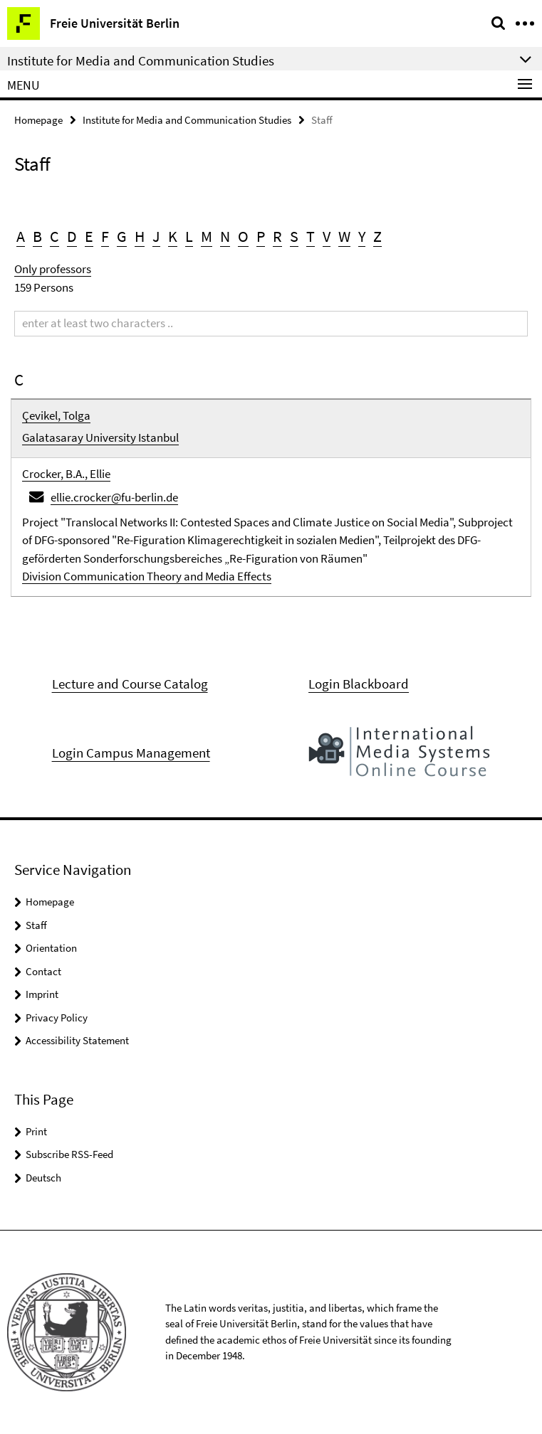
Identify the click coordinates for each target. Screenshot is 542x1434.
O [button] (243, 236)
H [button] (140, 236)
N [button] (225, 236)
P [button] (260, 236)
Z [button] (377, 236)
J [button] (156, 236)
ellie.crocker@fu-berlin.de (114, 497)
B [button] (37, 236)
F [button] (105, 236)
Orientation (51, 948)
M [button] (206, 236)
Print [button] (36, 1131)
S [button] (294, 236)
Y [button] (361, 236)
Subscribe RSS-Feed (69, 1154)
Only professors (52, 269)
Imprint (42, 994)
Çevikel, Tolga (56, 415)
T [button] (310, 236)
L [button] (189, 236)
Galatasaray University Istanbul (100, 437)
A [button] (20, 236)
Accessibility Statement (77, 1040)
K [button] (172, 236)
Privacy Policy (57, 1017)
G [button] (122, 236)
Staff (36, 925)
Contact (43, 971)
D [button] (72, 236)
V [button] (326, 236)
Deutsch (43, 1177)
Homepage (38, 120)
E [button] (89, 236)
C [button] (54, 236)
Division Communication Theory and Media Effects (146, 576)
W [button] (344, 236)
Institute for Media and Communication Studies (187, 120)
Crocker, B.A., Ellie (66, 474)
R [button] (277, 236)
